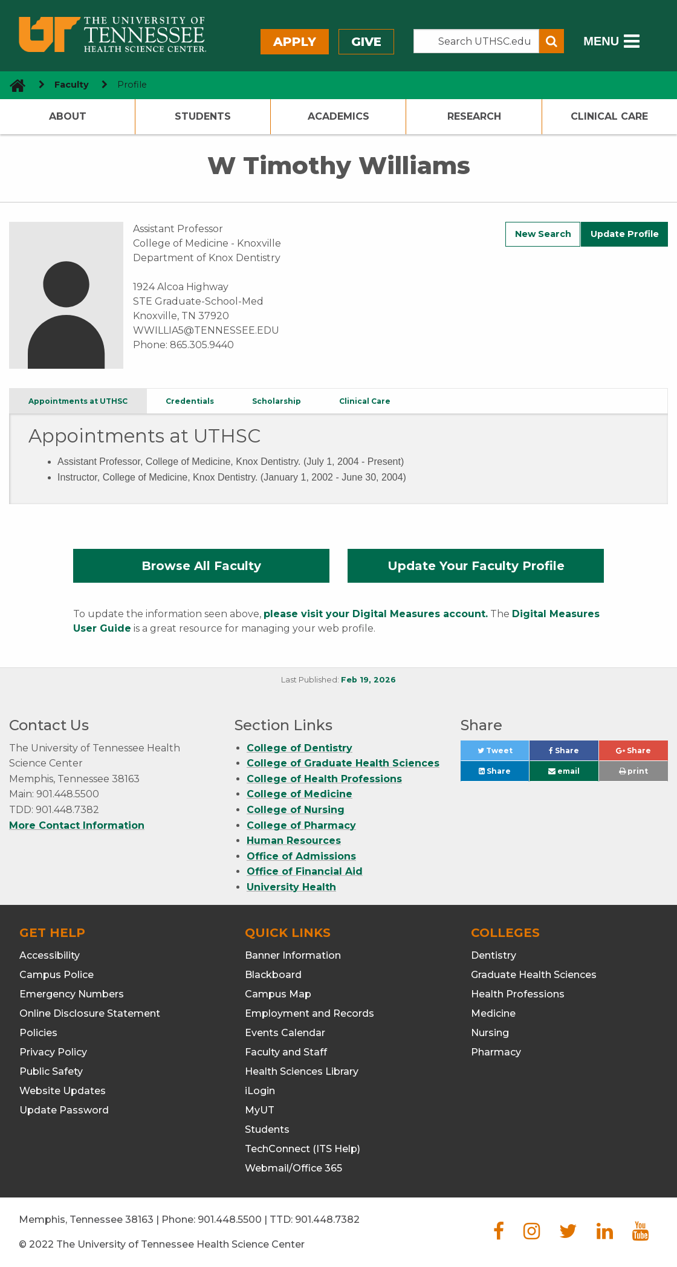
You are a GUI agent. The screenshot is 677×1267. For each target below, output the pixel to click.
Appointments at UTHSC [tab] (78, 401)
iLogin (260, 1091)
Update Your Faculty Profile (476, 566)
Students (203, 116)
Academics (338, 116)
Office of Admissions (301, 856)
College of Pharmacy (301, 825)
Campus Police (56, 974)
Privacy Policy (53, 1052)
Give (366, 41)
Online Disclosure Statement (89, 1013)
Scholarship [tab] (276, 401)
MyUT (259, 1110)
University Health (291, 887)
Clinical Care (609, 116)
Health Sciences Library (301, 1071)
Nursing (490, 1033)
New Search (543, 233)
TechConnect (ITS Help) (302, 1149)
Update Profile (625, 233)
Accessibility (49, 955)
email (564, 771)
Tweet (504, 753)
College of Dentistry (299, 748)
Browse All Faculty (201, 566)
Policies (38, 1033)
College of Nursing (296, 809)
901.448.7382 (327, 1219)
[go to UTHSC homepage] (13, 85)
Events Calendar (285, 1033)
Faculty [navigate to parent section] (71, 84)
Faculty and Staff (286, 1052)
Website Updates (62, 1091)
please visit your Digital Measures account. (376, 614)
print (633, 771)
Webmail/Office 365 (293, 1168)
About (67, 116)
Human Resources (294, 840)
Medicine (493, 1013)
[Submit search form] (551, 41)
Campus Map (278, 994)
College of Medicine (299, 794)
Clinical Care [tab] (364, 401)
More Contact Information (76, 825)
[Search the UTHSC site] (476, 41)
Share (573, 753)
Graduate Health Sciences (534, 974)
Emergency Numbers (71, 994)
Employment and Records (309, 1013)
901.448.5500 (230, 1219)
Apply (294, 41)
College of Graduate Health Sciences (343, 763)
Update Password (64, 1110)
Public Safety (51, 1071)
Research (474, 116)
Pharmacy (496, 1052)
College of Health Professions (324, 779)
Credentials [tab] (190, 401)
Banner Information (293, 955)
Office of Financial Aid (305, 871)
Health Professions (518, 994)
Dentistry (493, 955)
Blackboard (273, 974)
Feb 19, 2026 (368, 679)
